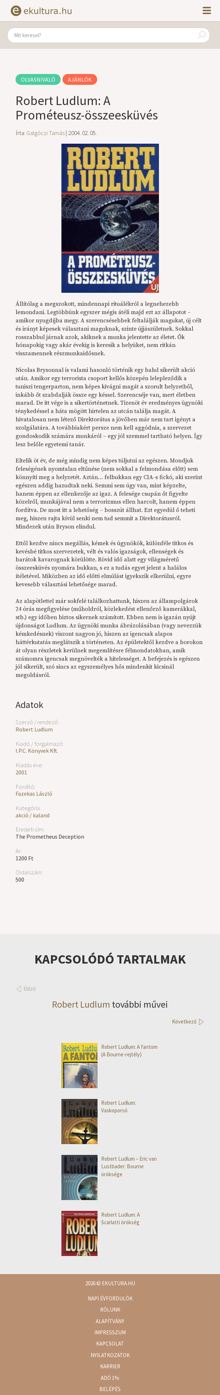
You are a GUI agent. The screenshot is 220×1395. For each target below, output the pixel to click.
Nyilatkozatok (110, 1355)
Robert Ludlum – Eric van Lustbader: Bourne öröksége (109, 1166)
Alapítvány (110, 1321)
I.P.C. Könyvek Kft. (37, 750)
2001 (21, 772)
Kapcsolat (110, 1343)
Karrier (110, 1366)
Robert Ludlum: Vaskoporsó (98, 1106)
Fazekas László (34, 793)
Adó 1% (110, 1377)
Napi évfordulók (110, 1298)
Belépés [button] (110, 1389)
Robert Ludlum (34, 729)
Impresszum (110, 1332)
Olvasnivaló (38, 79)
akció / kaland (32, 815)
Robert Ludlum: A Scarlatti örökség (100, 1218)
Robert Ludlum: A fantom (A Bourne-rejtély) (109, 1051)
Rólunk (110, 1309)
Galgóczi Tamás (45, 133)
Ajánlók (80, 79)
